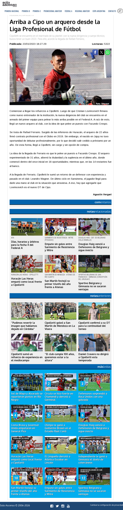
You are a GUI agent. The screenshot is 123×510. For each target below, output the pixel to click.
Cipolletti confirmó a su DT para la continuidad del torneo (94, 326)
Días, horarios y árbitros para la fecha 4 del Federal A (25, 244)
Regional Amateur (82, 11)
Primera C (37, 11)
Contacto (112, 11)
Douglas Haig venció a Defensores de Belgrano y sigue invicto (93, 247)
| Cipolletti (27, 15)
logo (9, 4)
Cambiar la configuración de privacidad (106, 505)
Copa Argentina (99, 11)
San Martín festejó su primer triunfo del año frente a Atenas (58, 284)
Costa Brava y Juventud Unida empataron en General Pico (25, 428)
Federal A (68, 11)
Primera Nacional (12, 11)
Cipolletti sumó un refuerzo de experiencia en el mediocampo (26, 357)
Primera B (26, 11)
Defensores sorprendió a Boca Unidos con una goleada (92, 396)
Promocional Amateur (53, 11)
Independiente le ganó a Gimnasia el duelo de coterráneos (92, 459)
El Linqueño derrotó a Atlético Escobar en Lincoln (57, 459)
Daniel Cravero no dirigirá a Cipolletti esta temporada (93, 357)
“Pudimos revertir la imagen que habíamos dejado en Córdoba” (24, 326)
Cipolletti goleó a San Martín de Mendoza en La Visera (60, 326)
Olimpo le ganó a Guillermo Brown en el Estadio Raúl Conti (58, 428)
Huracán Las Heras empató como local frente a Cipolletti (26, 281)
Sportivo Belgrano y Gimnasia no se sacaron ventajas (92, 286)
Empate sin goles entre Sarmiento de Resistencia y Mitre (60, 247)
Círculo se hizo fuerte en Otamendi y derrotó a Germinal (59, 396)
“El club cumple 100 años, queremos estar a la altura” (60, 357)
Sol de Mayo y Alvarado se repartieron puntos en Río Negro (27, 396)
